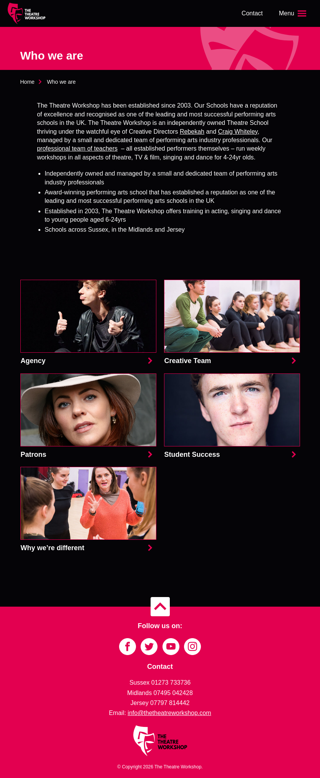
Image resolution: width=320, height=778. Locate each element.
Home (27, 82)
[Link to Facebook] (127, 646)
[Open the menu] (293, 13)
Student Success (232, 416)
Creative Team (232, 323)
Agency (88, 323)
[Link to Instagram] (192, 646)
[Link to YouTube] (170, 646)
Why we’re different (88, 510)
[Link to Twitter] (149, 646)
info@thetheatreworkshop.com (169, 713)
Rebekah (192, 131)
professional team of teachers (77, 148)
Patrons (88, 416)
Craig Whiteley (238, 131)
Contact (252, 13)
